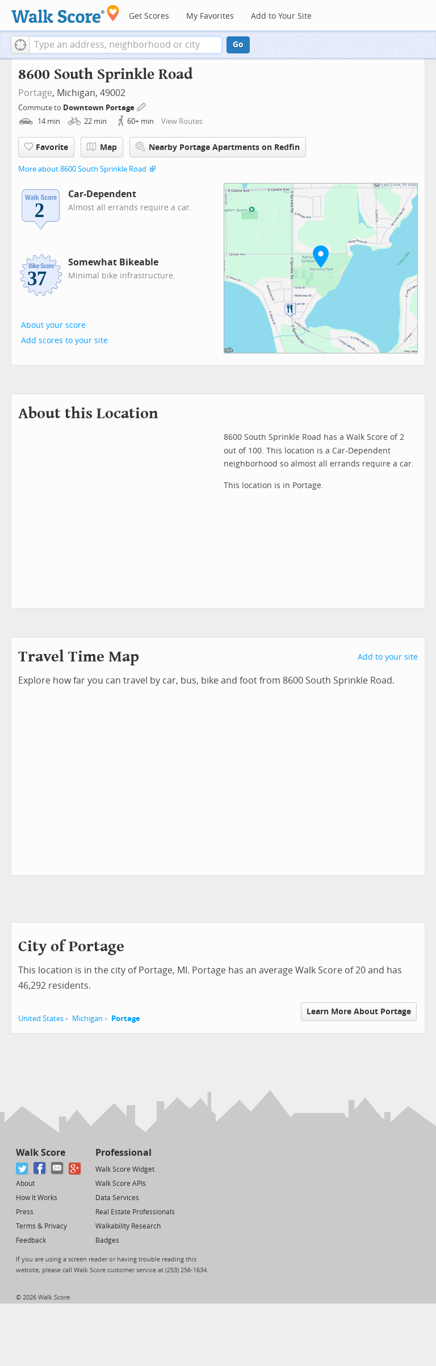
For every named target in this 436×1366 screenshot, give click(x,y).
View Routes (182, 121)
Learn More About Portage (359, 1012)
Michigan (87, 1018)
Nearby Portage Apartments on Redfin (218, 146)
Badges (107, 1240)
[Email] (57, 1168)
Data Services (117, 1198)
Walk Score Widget (124, 1169)
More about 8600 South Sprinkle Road (82, 169)
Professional (123, 1152)
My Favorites (210, 16)
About (25, 1184)
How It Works (36, 1198)
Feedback (31, 1240)
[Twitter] (22, 1168)
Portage (35, 93)
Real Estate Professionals (135, 1212)
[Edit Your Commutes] (142, 106)
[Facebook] (40, 1168)
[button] (20, 45)
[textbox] (126, 45)
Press (24, 1212)
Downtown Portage (99, 107)
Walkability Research (128, 1226)
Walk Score (40, 1152)
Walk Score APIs (120, 1184)
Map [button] (102, 147)
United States (41, 1018)
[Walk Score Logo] (65, 14)
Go (238, 44)
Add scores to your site (64, 340)
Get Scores (149, 16)
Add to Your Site (281, 16)
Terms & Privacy (41, 1226)
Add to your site (388, 657)
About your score (53, 325)
